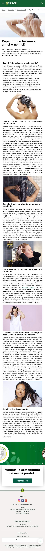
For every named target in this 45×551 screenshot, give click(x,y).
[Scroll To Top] (40, 541)
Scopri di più (22, 481)
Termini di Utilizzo (9, 545)
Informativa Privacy (21, 545)
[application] (22, 540)
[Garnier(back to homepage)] (10, 3)
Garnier (22, 507)
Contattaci (23, 524)
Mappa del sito (34, 547)
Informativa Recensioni (22, 547)
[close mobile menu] (3, 3)
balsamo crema (28, 287)
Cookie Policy (10, 547)
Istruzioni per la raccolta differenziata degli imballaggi (22, 526)
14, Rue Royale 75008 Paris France (22, 509)
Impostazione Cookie (35, 545)
